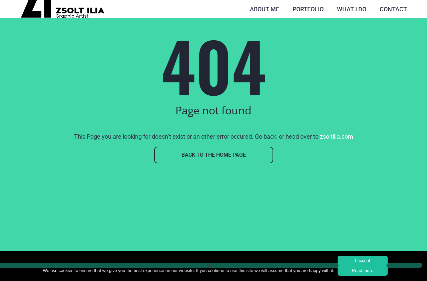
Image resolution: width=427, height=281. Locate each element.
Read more (362, 270)
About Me (264, 9)
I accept (362, 260)
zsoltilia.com (336, 136)
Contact (393, 9)
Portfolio (308, 9)
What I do (351, 9)
